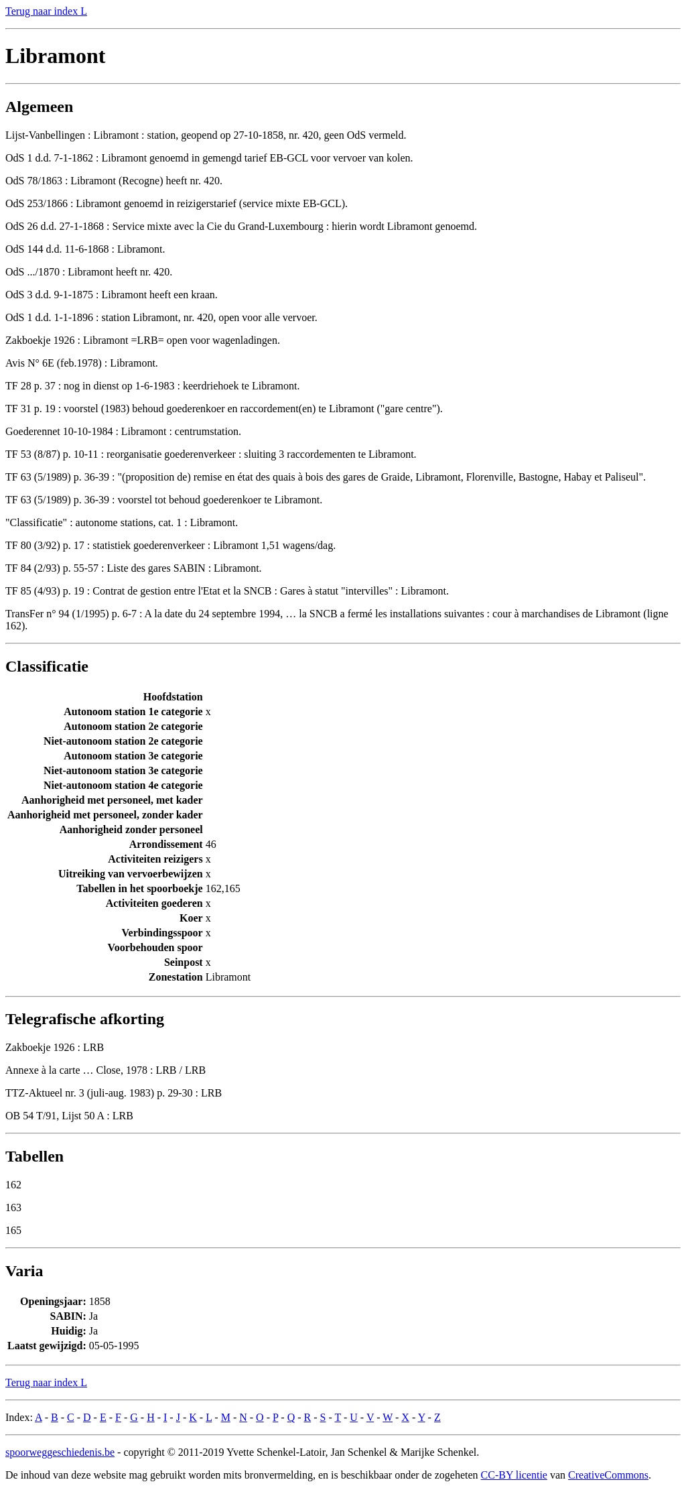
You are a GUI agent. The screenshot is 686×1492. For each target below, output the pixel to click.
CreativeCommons (608, 1475)
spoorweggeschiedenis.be (60, 1452)
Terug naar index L (46, 11)
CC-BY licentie (514, 1475)
